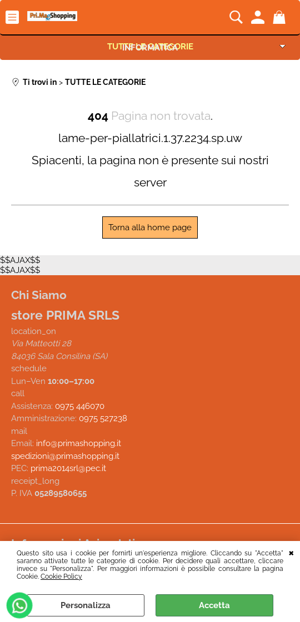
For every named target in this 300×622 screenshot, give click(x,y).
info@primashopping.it (78, 443)
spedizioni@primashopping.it (65, 456)
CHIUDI (291, 552)
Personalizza (86, 605)
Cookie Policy (61, 576)
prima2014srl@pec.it (68, 468)
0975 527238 (103, 418)
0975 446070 (79, 406)
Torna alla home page (150, 227)
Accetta (214, 605)
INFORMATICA (150, 47)
